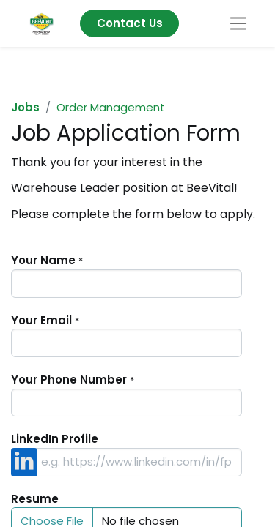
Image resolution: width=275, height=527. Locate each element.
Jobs (25, 107)
